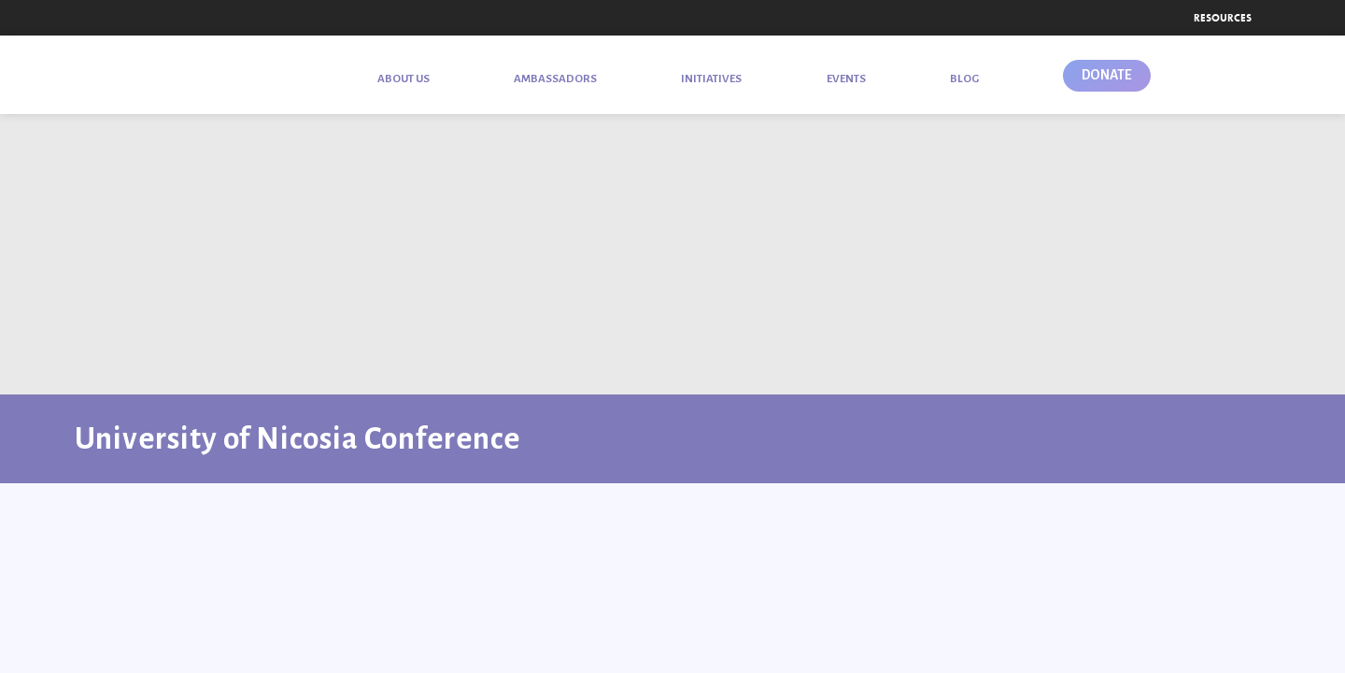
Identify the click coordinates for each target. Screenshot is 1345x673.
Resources (1223, 17)
